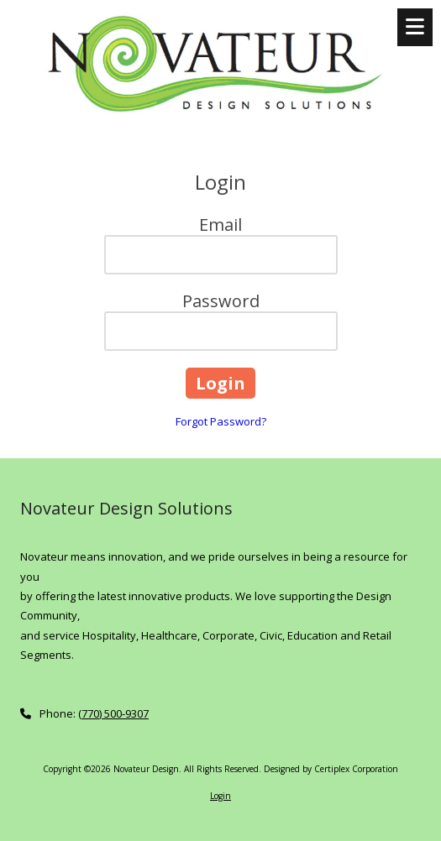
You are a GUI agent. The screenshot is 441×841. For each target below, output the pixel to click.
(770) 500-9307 (113, 713)
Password (221, 301)
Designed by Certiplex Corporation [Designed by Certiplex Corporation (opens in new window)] (331, 769)
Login (220, 796)
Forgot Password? (221, 421)
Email (220, 224)
